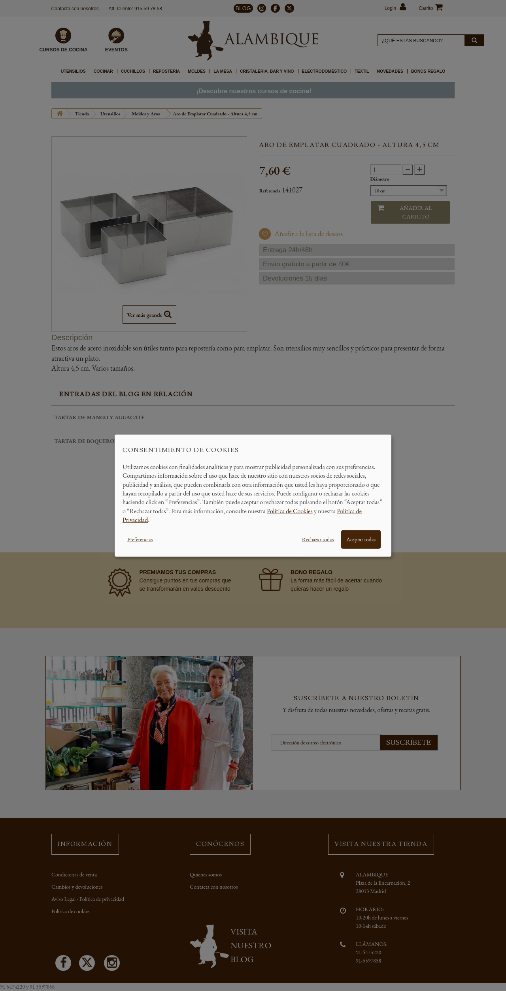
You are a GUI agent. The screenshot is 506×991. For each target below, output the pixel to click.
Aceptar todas (361, 539)
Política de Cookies (290, 511)
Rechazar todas (318, 539)
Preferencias (140, 539)
